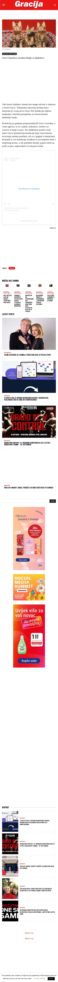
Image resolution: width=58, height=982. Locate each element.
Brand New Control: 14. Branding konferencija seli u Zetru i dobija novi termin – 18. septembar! (27, 444)
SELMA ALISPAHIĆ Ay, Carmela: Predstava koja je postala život (27, 355)
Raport (7, 440)
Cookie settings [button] (39, 978)
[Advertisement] (30, 84)
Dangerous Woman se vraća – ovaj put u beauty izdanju (20, 928)
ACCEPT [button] (51, 978)
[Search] (53, 501)
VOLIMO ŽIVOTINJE (9, 54)
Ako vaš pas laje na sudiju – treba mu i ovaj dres (7, 298)
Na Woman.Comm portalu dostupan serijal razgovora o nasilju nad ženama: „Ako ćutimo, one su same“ (37, 826)
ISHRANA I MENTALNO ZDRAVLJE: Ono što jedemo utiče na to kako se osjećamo (27, 917)
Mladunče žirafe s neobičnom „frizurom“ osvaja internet (40, 299)
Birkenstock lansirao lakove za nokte (15, 933)
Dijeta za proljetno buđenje (11, 914)
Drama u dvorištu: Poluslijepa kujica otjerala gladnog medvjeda (18, 300)
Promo (7, 395)
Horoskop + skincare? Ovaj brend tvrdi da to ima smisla (20, 930)
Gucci (12, 268)
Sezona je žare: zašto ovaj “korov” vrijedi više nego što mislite (23, 908)
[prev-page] (3, 839)
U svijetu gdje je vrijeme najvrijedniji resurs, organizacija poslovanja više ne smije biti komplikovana (26, 399)
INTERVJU (7, 352)
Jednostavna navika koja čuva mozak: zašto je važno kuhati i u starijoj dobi (27, 905)
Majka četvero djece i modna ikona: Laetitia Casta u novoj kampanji (24, 950)
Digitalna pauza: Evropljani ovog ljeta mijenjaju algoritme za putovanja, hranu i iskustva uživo (36, 803)
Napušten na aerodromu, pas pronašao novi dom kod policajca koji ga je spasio (29, 303)
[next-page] (7, 839)
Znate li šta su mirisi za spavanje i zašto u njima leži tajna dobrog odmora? (27, 936)
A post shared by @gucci (29, 221)
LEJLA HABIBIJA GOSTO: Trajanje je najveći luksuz (17, 939)
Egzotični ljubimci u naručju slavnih (50, 298)
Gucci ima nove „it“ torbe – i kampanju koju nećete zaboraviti (22, 960)
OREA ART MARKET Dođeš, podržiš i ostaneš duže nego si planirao (28, 487)
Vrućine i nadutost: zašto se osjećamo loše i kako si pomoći (22, 911)
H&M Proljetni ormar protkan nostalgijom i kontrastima (21, 963)
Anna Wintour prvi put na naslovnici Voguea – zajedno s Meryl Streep (25, 953)
